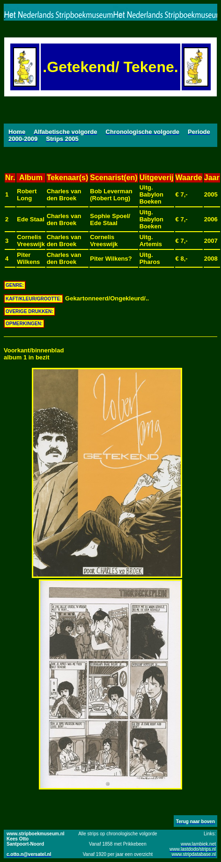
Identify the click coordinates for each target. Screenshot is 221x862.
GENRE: (15, 285)
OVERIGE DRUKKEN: (29, 311)
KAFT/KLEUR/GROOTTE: (33, 298)
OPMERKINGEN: (24, 323)
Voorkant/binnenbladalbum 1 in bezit (34, 354)
